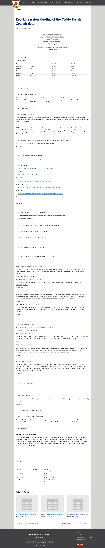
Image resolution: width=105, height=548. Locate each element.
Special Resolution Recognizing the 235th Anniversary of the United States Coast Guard (46, 200)
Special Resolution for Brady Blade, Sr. (30, 175)
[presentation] (27, 503)
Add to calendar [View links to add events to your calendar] (23, 462)
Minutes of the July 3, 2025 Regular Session (35, 159)
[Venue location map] (65, 475)
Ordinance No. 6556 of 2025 (34, 291)
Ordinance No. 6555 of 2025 (34, 279)
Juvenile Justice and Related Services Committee (74, 523)
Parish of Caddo (34, 471)
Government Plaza (48, 471)
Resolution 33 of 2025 (26, 333)
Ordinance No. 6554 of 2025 (33, 266)
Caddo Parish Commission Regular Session (26, 514)
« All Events (19, 9)
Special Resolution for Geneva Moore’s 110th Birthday (35, 181)
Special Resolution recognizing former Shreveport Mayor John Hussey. (40, 187)
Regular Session (20, 481)
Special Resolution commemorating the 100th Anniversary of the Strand (40, 193)
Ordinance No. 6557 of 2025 (34, 304)
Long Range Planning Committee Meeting (29, 523)
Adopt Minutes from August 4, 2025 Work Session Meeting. (36, 327)
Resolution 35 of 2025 (25, 361)
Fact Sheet (19, 284)
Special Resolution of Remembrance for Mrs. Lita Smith (35, 168)
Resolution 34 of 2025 (25, 345)
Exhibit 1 (18, 273)
